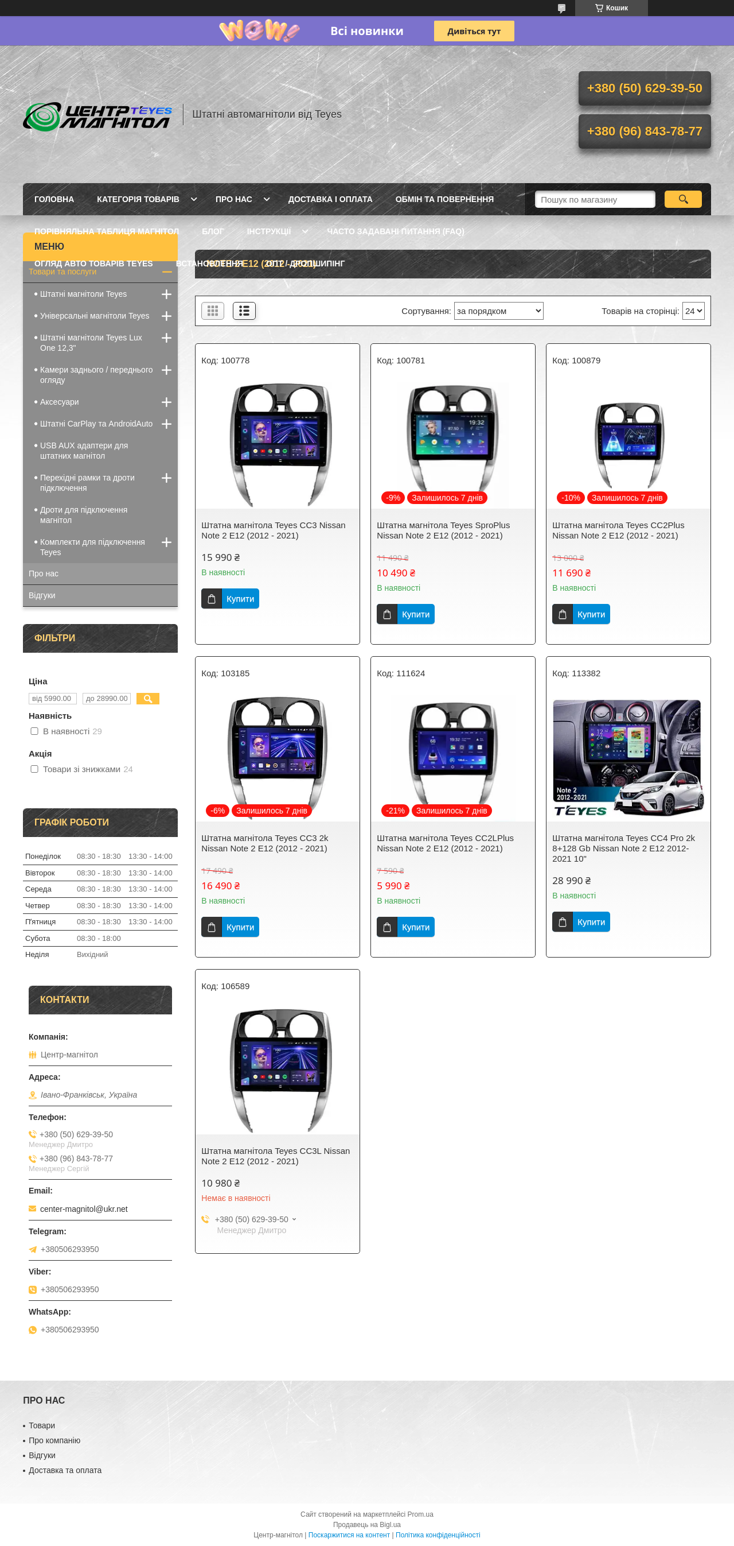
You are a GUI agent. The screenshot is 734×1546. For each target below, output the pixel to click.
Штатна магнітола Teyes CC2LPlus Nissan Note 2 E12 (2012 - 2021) (445, 843)
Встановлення (209, 263)
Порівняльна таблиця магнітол (106, 231)
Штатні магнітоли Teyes (83, 294)
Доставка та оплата (65, 1470)
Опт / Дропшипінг (305, 263)
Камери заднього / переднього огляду (96, 375)
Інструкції (269, 231)
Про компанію (54, 1440)
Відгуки (42, 595)
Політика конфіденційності (438, 1535)
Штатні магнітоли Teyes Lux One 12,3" (91, 342)
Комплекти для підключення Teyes (92, 547)
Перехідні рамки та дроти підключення (87, 483)
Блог (213, 231)
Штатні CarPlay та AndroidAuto (96, 423)
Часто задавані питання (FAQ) (395, 231)
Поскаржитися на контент (349, 1535)
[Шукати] (683, 199)
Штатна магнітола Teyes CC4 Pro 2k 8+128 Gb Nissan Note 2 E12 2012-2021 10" (623, 848)
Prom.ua (421, 1514)
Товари (42, 1425)
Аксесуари (59, 401)
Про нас (234, 199)
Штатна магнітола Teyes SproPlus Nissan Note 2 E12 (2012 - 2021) (443, 530)
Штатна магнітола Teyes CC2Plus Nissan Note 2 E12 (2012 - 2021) (618, 530)
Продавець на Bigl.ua (367, 1525)
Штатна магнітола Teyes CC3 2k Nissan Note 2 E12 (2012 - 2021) (264, 843)
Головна (54, 199)
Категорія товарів (138, 199)
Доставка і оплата (330, 199)
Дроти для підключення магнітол (83, 515)
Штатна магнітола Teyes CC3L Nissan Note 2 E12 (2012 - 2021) (275, 1156)
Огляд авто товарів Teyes (93, 263)
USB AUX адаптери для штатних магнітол (84, 450)
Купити (240, 598)
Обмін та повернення (445, 199)
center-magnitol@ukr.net (84, 1209)
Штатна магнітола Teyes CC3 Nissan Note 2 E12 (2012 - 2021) (273, 530)
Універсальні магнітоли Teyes (94, 315)
